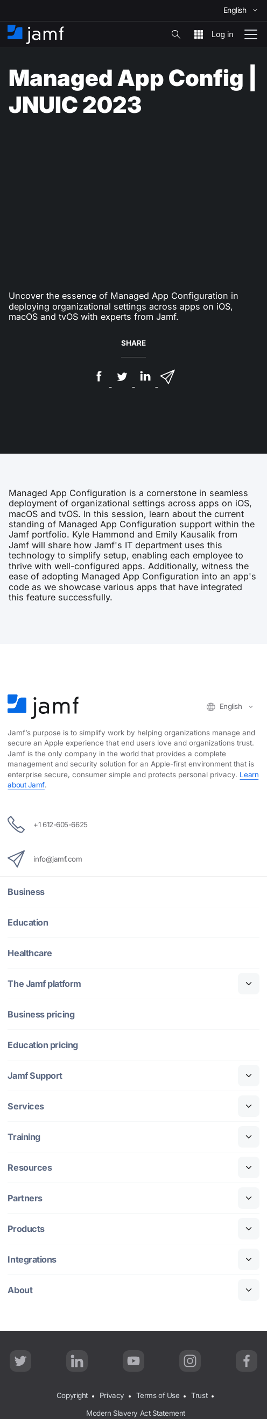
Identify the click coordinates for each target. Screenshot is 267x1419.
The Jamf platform (44, 984)
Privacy (112, 1395)
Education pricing (43, 1045)
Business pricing (41, 1014)
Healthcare (30, 953)
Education (28, 923)
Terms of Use (158, 1395)
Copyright (72, 1395)
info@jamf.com (45, 859)
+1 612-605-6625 (47, 824)
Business (26, 892)
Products (26, 1229)
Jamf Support (35, 1076)
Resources (30, 1168)
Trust (199, 1395)
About (20, 1290)
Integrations (32, 1260)
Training (24, 1137)
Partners (25, 1198)
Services (26, 1106)
